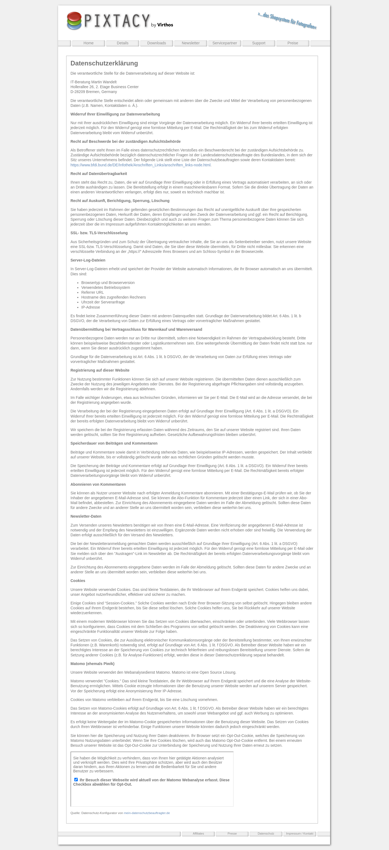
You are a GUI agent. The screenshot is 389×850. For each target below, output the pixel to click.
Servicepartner (224, 43)
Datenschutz (266, 833)
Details (123, 43)
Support (258, 43)
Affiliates (198, 833)
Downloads (156, 43)
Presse (232, 833)
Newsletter (191, 43)
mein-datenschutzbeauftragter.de (147, 813)
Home (88, 43)
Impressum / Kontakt (299, 833)
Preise (292, 43)
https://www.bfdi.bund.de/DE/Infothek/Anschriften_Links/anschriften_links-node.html (140, 165)
